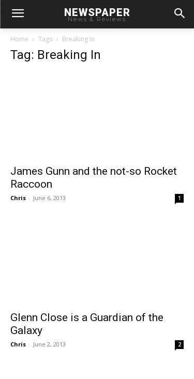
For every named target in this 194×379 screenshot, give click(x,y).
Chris (18, 198)
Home (19, 39)
